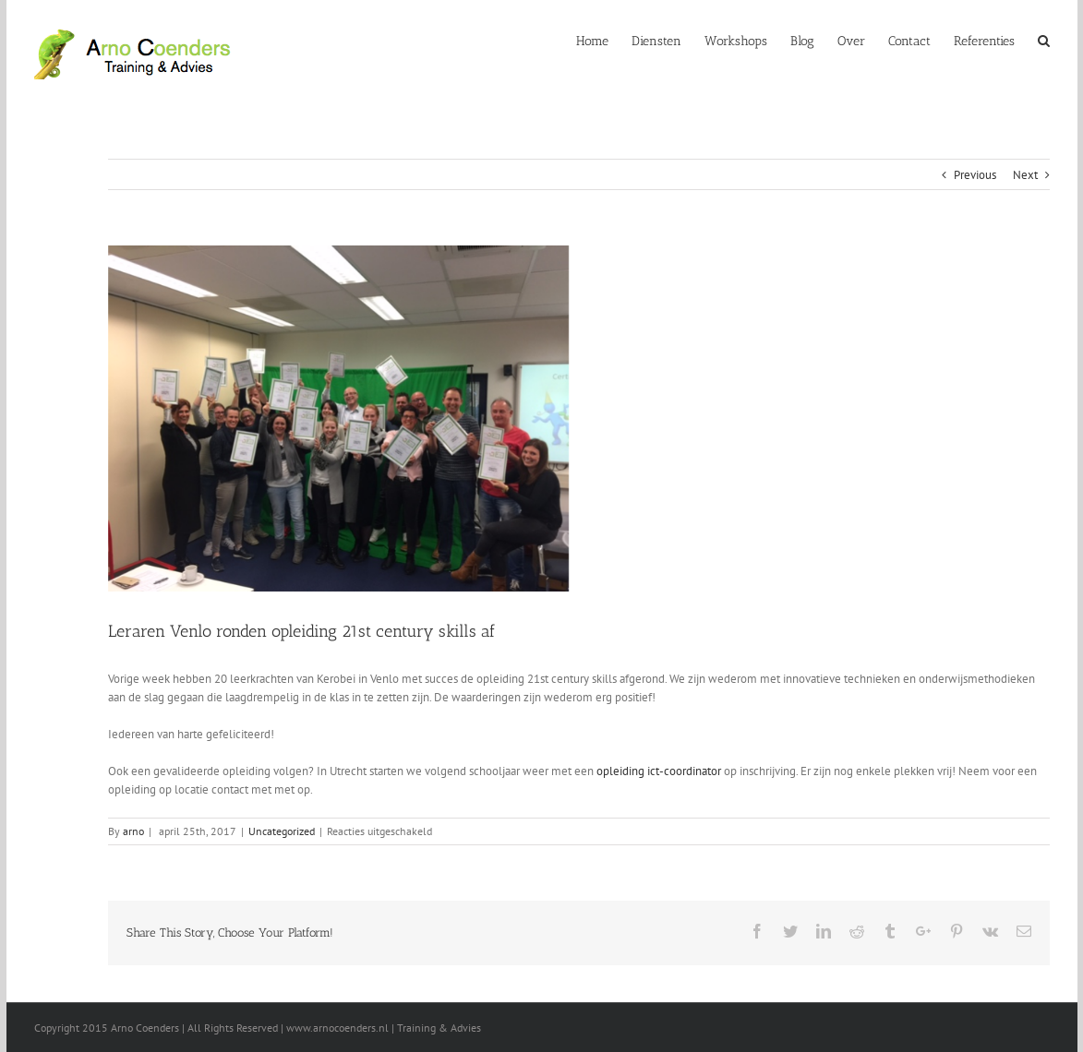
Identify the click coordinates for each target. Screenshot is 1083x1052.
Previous (975, 175)
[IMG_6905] (437, 418)
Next (1025, 175)
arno (133, 831)
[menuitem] (604, 39)
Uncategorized (281, 831)
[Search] (1044, 39)
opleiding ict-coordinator (658, 771)
